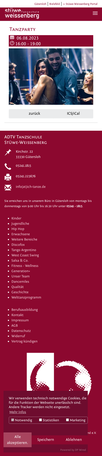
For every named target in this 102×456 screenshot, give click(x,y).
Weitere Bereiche (24, 239)
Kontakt (17, 315)
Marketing (75, 420)
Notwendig (21, 420)
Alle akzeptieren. (17, 440)
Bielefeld (54, 3)
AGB (14, 326)
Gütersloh (40, 3)
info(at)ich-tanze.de (31, 187)
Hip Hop (17, 229)
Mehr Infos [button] (17, 412)
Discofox (18, 245)
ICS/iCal (73, 113)
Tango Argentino (23, 250)
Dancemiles (20, 282)
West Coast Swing (25, 255)
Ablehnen (74, 440)
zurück (34, 113)
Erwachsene (20, 234)
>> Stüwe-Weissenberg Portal (80, 3)
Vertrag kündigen (24, 341)
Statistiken (49, 420)
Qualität (17, 287)
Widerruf (18, 336)
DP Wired (80, 449)
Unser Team (20, 276)
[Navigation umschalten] (95, 13)
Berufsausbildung (24, 310)
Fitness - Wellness (24, 266)
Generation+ (20, 271)
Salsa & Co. (20, 260)
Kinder (16, 218)
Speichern (45, 440)
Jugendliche (20, 224)
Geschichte (20, 292)
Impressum (20, 320)
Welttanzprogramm (26, 297)
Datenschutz (21, 331)
